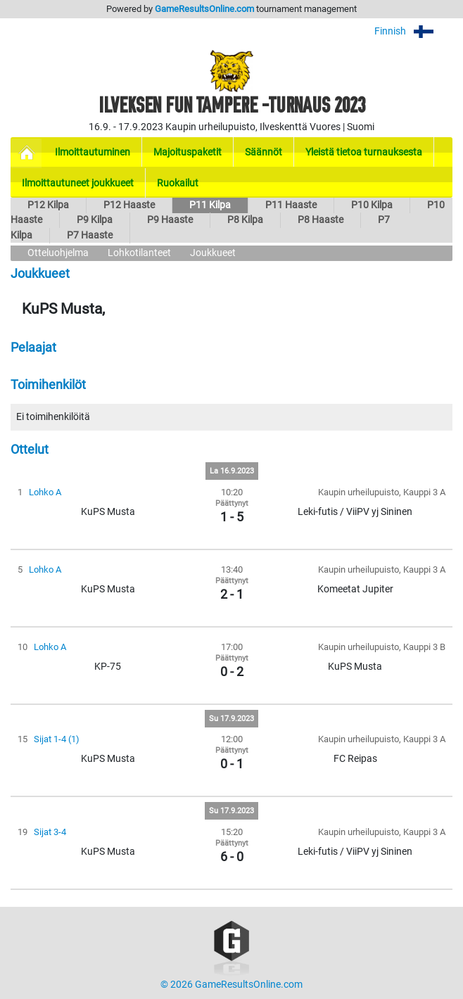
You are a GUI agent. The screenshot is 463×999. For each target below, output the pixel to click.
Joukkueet (213, 253)
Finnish (413, 31)
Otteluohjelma (58, 253)
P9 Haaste (170, 220)
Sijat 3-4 (50, 832)
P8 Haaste (320, 220)
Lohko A (45, 492)
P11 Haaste (291, 205)
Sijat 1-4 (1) (57, 739)
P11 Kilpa (210, 205)
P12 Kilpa (48, 205)
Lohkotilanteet (139, 253)
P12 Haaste (129, 205)
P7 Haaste (90, 235)
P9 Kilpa (95, 220)
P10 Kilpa (372, 205)
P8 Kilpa (245, 220)
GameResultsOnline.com (204, 9)
